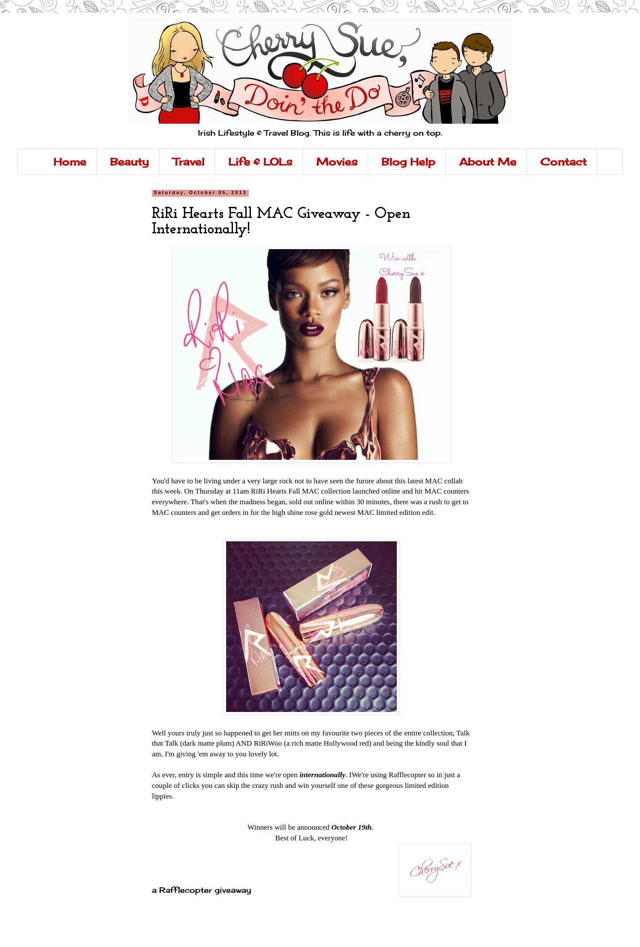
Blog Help (408, 161)
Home (69, 161)
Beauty (129, 161)
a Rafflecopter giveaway (201, 890)
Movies (337, 161)
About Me (487, 161)
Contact (563, 161)
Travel (188, 161)
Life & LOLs (260, 161)
